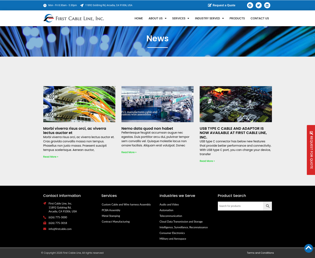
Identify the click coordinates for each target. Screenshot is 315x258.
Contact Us (259, 18)
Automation (167, 210)
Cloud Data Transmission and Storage (181, 221)
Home (139, 18)
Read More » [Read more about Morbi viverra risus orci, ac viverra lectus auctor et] (50, 156)
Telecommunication (171, 215)
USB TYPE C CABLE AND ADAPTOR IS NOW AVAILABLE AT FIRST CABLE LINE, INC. (233, 133)
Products (237, 18)
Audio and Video (169, 204)
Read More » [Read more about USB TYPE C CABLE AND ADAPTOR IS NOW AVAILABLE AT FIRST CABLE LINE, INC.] (207, 161)
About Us (158, 18)
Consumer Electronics (172, 233)
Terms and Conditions (260, 253)
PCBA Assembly (111, 210)
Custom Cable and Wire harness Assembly (126, 204)
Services (180, 18)
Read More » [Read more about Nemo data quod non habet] (129, 152)
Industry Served (209, 18)
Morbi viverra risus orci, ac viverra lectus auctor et (74, 130)
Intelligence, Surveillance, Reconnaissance (184, 227)
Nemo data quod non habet (147, 128)
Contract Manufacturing (116, 221)
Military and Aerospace (173, 238)
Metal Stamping (111, 215)
